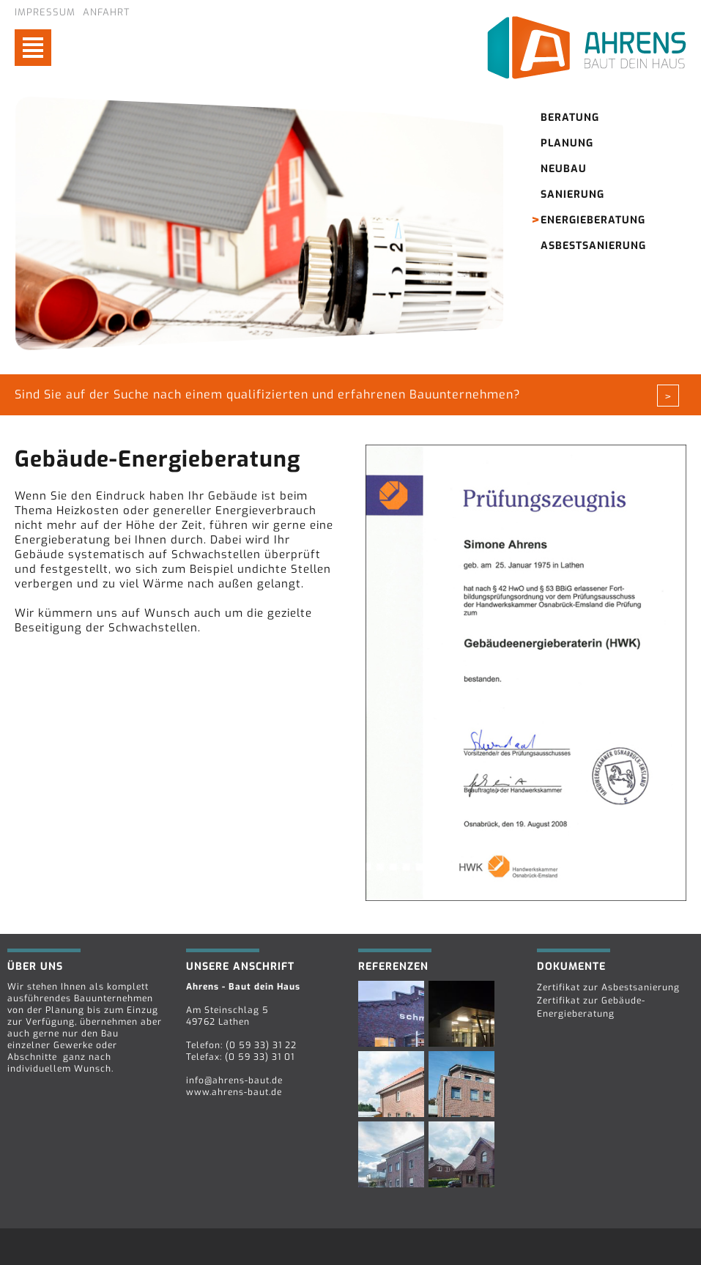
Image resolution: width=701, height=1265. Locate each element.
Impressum (45, 12)
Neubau (564, 169)
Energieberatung (593, 220)
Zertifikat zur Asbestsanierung (608, 987)
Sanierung (572, 194)
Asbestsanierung (593, 246)
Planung (567, 143)
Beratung (570, 118)
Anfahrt (106, 12)
